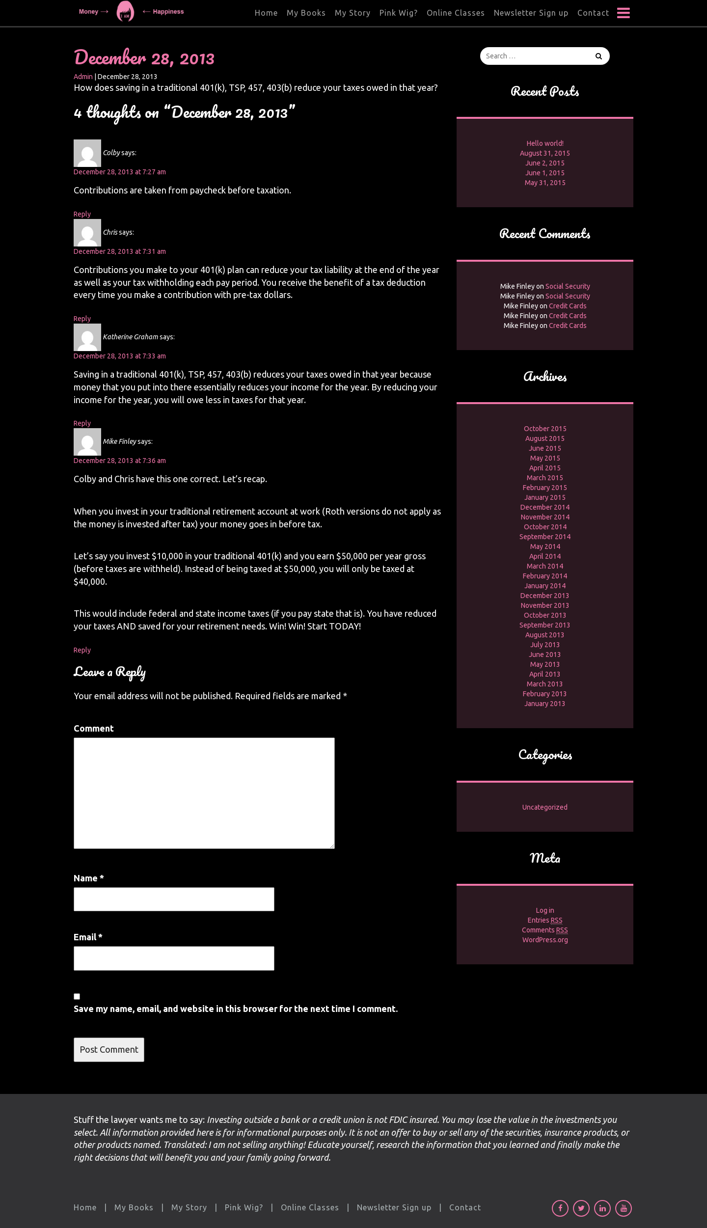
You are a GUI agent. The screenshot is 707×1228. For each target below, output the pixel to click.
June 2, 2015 (545, 163)
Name (89, 878)
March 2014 (545, 566)
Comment (94, 728)
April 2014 (545, 556)
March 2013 (545, 684)
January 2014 (545, 586)
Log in (545, 910)
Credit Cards (568, 306)
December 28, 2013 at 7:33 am (120, 356)
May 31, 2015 (545, 183)
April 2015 (545, 468)
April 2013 (545, 674)
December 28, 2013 (144, 56)
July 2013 (545, 645)
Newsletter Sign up (531, 12)
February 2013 (545, 694)
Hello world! (545, 143)
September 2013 (545, 625)
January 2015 (545, 497)
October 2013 (545, 615)
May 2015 (545, 458)
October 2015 (545, 429)
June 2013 (545, 654)
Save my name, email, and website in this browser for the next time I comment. (236, 1008)
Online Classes (456, 12)
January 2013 (545, 704)
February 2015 (545, 487)
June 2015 (545, 448)
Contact (593, 12)
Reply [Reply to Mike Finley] (82, 650)
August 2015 (545, 438)
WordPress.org (545, 940)
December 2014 (545, 507)
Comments (545, 930)
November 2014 (545, 517)
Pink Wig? (399, 12)
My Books (306, 12)
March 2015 (545, 478)
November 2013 (545, 605)
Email (88, 937)
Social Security (567, 286)
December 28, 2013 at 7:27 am (120, 172)
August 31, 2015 (545, 153)
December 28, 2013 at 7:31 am (120, 251)
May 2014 (545, 546)
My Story (353, 12)
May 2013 (545, 664)
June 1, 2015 (545, 173)
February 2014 (545, 576)
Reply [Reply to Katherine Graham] (82, 423)
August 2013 (545, 635)
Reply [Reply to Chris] (82, 319)
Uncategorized (545, 807)
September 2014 (545, 537)
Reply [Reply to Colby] (82, 214)
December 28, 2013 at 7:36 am (120, 460)
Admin (83, 77)
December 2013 (545, 596)
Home (266, 12)
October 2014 (545, 527)
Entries (545, 920)
